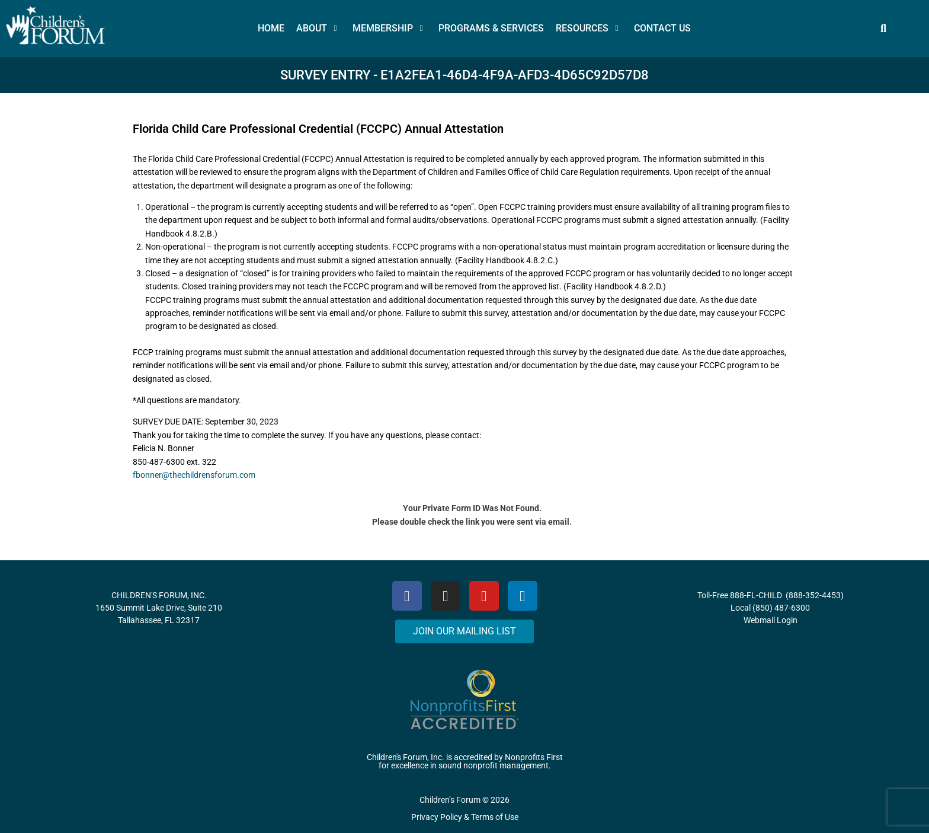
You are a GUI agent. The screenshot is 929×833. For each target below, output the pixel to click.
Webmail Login (770, 620)
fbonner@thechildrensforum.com (194, 475)
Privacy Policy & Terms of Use (464, 817)
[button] (318, 28)
